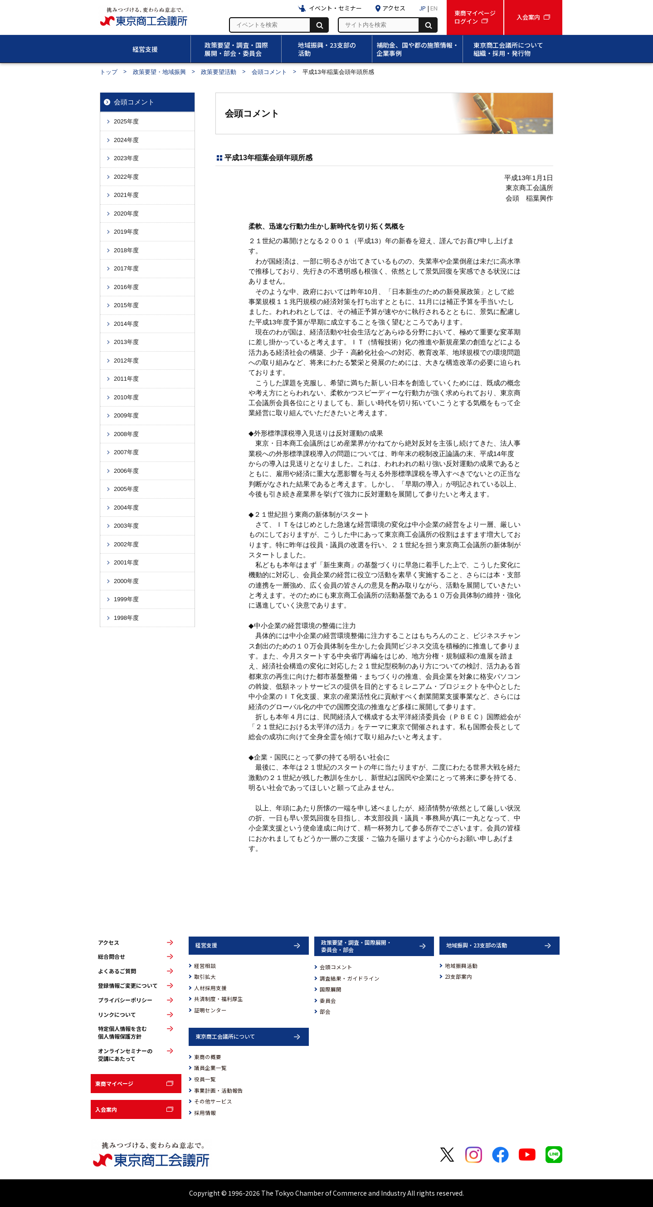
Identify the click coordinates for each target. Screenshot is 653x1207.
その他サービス (213, 1101)
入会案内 (106, 1109)
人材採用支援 (210, 987)
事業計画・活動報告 (218, 1090)
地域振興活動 (461, 965)
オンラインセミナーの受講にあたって (125, 1054)
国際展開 (330, 989)
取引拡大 (205, 976)
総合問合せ (111, 956)
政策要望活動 (218, 72)
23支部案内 (458, 976)
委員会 (328, 1000)
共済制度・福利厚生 (218, 998)
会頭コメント (269, 72)
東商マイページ (114, 1083)
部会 (325, 1011)
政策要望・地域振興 (159, 72)
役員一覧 (205, 1079)
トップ (108, 72)
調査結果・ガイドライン (350, 978)
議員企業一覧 (210, 1067)
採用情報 (205, 1112)
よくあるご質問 (117, 971)
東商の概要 (207, 1056)
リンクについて (117, 1014)
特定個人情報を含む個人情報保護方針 (122, 1032)
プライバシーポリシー (125, 1000)
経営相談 (205, 965)
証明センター (210, 1010)
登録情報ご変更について (128, 985)
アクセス (108, 942)
